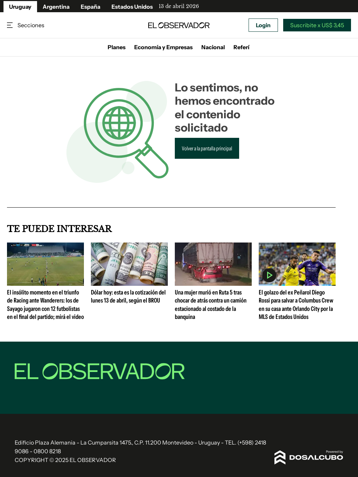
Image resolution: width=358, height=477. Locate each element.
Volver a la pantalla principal (207, 148)
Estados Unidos (132, 6)
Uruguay (20, 6)
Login (263, 25)
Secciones (10, 25)
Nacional (213, 47)
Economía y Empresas (163, 47)
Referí (241, 47)
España (90, 6)
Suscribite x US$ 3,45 (317, 25)
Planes (117, 47)
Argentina (56, 6)
